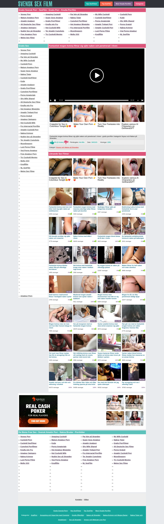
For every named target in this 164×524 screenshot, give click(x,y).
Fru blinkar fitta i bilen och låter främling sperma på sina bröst (84, 383)
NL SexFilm (125, 34)
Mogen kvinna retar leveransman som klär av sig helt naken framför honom (108, 297)
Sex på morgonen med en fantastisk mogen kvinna (82, 325)
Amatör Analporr (28, 21)
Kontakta (78, 500)
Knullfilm (99, 34)
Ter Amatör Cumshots (54, 31)
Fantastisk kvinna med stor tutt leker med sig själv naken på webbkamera (60, 209)
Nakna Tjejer (75, 18)
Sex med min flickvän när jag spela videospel (108, 383)
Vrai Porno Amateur (128, 31)
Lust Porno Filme (102, 31)
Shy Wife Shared (127, 21)
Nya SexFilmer (91, 4)
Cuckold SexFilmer (103, 18)
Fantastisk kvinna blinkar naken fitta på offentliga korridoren (58, 267)
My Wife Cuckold (102, 14)
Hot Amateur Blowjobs (80, 24)
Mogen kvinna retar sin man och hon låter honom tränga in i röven (60, 326)
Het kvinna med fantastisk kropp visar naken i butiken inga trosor (83, 267)
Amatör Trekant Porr (103, 24)
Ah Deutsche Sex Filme (30, 24)
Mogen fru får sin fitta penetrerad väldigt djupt (131, 296)
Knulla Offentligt (78, 515)
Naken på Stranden (93, 515)
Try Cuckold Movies (53, 34)
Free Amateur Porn (29, 34)
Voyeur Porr (26, 14)
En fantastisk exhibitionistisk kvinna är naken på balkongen (133, 237)
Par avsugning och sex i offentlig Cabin (131, 383)
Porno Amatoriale (102, 21)
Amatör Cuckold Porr (104, 28)
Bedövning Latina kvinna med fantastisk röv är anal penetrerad (133, 209)
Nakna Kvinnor (126, 28)
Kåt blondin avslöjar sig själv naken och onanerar (59, 237)
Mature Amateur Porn (30, 18)
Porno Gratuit (126, 24)
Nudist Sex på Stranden (31, 31)
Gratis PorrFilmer (52, 21)
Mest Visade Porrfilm (123, 4)
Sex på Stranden (75, 520)
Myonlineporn (76, 31)
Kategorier (140, 4)
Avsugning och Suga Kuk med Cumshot (54, 515)
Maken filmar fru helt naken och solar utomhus (132, 266)
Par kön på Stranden (79, 14)
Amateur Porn (26, 296)
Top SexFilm (106, 4)
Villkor (86, 500)
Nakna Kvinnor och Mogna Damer (115, 515)
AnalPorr (34, 515)
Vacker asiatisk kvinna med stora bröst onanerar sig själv (108, 325)
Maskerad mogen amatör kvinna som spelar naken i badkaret (82, 297)
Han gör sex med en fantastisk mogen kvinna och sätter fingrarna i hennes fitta (133, 326)
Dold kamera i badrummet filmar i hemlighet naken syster (60, 296)
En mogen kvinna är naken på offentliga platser (108, 266)
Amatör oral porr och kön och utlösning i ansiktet (60, 383)
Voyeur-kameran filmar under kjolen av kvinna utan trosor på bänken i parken (109, 355)
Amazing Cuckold (52, 14)
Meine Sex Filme (28, 38)
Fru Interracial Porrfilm (80, 28)
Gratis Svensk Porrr (60, 511)
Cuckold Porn (126, 14)
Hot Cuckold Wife (52, 28)
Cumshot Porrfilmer (78, 21)
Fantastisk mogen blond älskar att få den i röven (109, 237)
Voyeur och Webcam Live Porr (95, 520)
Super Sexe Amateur (54, 18)
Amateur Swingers (28, 28)
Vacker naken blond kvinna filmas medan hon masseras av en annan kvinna (133, 355)
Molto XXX (74, 34)
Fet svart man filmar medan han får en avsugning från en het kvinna (59, 355)
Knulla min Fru (51, 24)
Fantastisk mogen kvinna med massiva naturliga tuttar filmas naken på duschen (84, 209)
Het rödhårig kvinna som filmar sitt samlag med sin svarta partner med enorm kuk (84, 355)
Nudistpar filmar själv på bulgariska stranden (106, 208)
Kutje (122, 18)
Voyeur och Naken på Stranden (67, 147)
